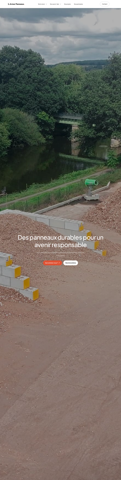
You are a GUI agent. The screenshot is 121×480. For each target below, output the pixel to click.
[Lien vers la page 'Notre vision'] (42, 4)
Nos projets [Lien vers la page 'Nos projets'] (67, 4)
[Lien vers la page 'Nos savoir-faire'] (55, 4)
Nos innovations (70, 263)
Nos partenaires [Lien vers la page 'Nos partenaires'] (78, 4)
